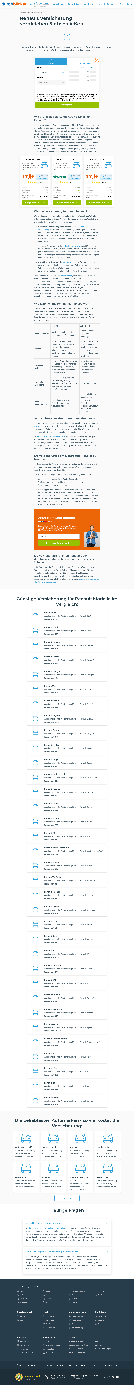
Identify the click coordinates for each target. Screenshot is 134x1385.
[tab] (51, 61)
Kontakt (60, 1365)
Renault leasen (66, 276)
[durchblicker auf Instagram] (104, 1377)
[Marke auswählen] (63, 72)
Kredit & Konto (88, 4)
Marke (39, 68)
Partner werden (110, 1365)
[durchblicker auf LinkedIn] (117, 1377)
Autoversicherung (36, 13)
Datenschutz (94, 1365)
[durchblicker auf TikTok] (108, 1377)
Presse (50, 1365)
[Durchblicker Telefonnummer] (42, 3)
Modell (40, 78)
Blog (41, 1365)
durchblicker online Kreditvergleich (51, 437)
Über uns (20, 1365)
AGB (83, 1365)
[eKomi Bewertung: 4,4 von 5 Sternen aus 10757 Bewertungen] (27, 1377)
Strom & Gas (73, 4)
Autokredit (38, 426)
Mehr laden (67, 1198)
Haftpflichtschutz (69, 262)
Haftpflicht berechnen (35, 203)
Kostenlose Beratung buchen (59, 543)
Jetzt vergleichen (67, 105)
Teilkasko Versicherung (72, 246)
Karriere (31, 1365)
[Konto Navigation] (125, 4)
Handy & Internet (105, 4)
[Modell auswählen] (63, 82)
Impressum (72, 1365)
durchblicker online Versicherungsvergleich (47, 1228)
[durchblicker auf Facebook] (113, 1377)
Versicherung (58, 4)
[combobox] (51, 72)
